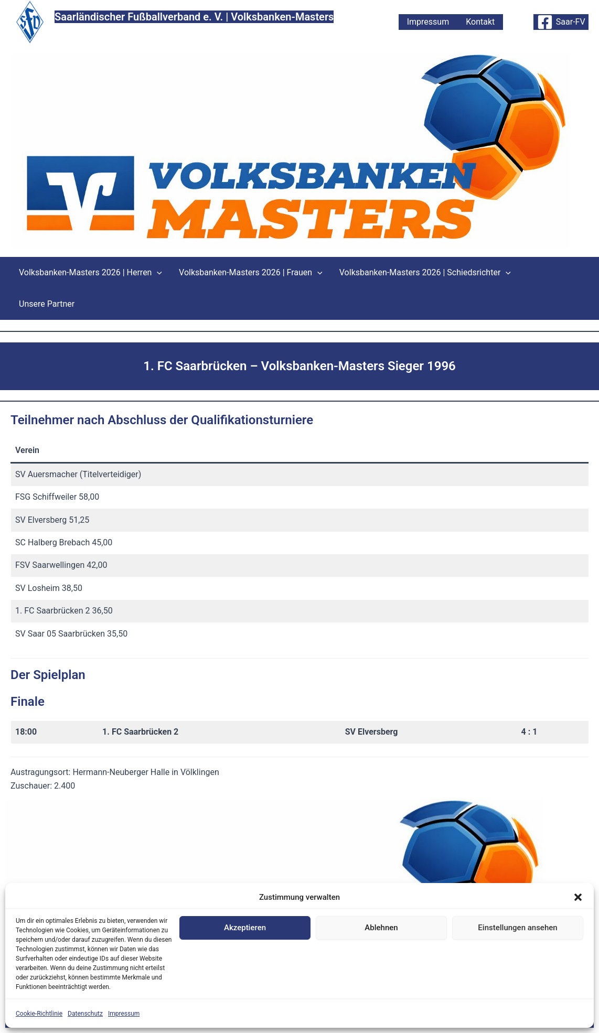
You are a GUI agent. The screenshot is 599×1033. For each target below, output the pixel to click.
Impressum (124, 1013)
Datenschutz (85, 1013)
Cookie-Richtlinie (39, 1013)
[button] (578, 897)
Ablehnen (381, 927)
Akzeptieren (245, 927)
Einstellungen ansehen (517, 927)
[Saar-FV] (561, 22)
